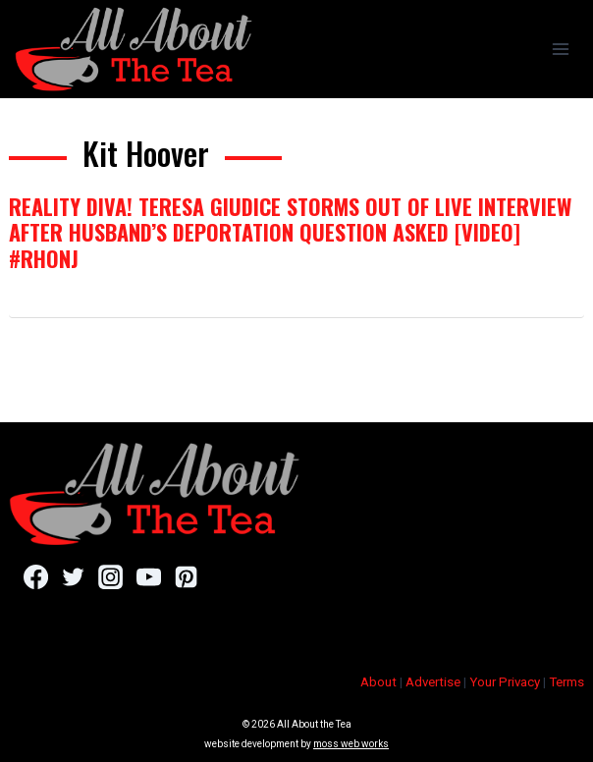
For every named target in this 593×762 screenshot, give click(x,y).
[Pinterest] (186, 577)
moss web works (351, 743)
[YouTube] (149, 577)
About (378, 682)
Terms (566, 682)
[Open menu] (560, 48)
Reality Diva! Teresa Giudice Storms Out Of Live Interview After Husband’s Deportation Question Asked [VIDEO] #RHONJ (290, 232)
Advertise (432, 682)
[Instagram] (110, 577)
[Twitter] (73, 577)
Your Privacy (504, 682)
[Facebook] (36, 577)
